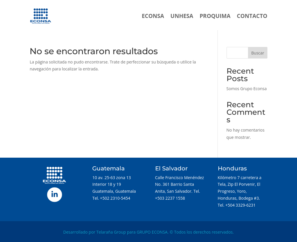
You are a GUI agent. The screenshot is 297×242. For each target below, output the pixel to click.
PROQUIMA (215, 16)
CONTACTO (252, 16)
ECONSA (153, 16)
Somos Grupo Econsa (247, 88)
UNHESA (182, 16)
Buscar (257, 53)
